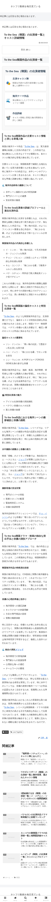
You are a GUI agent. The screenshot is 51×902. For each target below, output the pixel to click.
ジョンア (22, 459)
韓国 (5, 732)
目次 (23, 49)
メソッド (19, 650)
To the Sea (29, 146)
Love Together (16, 732)
